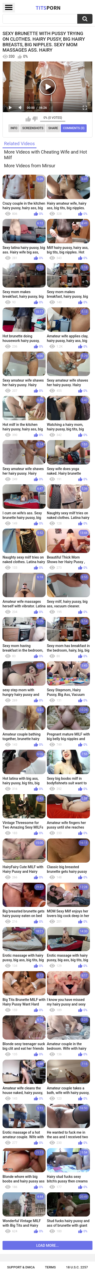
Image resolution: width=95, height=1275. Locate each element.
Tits (48, 7)
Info (14, 128)
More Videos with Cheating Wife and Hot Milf (45, 154)
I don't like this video (34, 119)
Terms (50, 1267)
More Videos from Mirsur (29, 165)
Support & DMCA (21, 1267)
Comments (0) (74, 128)
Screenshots (32, 128)
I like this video (28, 119)
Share (53, 128)
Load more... (47, 1245)
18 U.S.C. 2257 (77, 1267)
